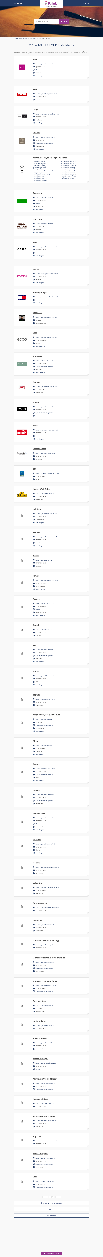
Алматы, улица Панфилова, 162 (45, 453)
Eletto (36, 671)
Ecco (35, 333)
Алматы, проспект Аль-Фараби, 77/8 (47, 473)
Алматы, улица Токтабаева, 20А (46, 1063)
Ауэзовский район (39, 165)
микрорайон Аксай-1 (39, 177)
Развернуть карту (51, 1253)
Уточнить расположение (51, 1203)
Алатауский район (39, 161)
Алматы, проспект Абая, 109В (45, 795)
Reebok (36, 532)
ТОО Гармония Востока (44, 1116)
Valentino (37, 883)
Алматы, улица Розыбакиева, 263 (46, 317)
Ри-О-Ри (37, 839)
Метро (51, 1209)
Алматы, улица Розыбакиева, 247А (47, 247)
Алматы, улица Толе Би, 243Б (45, 603)
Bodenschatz (39, 813)
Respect (36, 599)
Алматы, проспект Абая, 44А (45, 224)
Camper (36, 382)
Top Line (37, 1136)
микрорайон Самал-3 (68, 169)
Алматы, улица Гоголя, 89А (44, 1043)
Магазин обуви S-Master (45, 1079)
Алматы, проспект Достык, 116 (45, 699)
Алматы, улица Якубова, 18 (44, 1005)
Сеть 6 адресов (40, 303)
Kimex (36, 576)
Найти (64, 21)
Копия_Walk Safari (42, 489)
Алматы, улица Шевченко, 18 (45, 676)
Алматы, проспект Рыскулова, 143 (46, 1121)
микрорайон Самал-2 (68, 167)
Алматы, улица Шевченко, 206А (46, 985)
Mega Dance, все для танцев (46, 714)
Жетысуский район (39, 169)
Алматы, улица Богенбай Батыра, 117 (47, 887)
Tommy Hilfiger (40, 292)
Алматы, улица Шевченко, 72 (45, 1026)
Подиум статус (40, 903)
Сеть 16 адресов (41, 589)
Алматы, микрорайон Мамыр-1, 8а (47, 274)
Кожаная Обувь (40, 1099)
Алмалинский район (39, 163)
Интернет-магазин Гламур (46, 940)
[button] (15, 3)
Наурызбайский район (68, 177)
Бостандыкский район (40, 167)
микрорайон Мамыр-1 (68, 163)
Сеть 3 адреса (40, 209)
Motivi (36, 269)
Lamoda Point (39, 448)
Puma (35, 425)
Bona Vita (37, 920)
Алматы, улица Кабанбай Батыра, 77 (47, 867)
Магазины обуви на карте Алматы (50, 157)
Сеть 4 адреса (40, 149)
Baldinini (37, 509)
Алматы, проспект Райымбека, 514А (47, 114)
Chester (36, 132)
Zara (35, 242)
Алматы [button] (86, 3)
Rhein (35, 741)
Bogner (36, 694)
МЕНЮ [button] (19, 3)
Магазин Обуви (40, 1058)
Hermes (36, 862)
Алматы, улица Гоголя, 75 (44, 560)
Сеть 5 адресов (40, 346)
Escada (36, 555)
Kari (35, 59)
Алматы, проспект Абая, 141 (44, 650)
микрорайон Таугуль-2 (68, 175)
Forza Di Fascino (40, 1038)
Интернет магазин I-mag (45, 981)
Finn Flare (37, 219)
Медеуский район (38, 173)
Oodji (35, 109)
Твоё (35, 89)
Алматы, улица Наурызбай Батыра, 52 (48, 907)
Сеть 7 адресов (40, 123)
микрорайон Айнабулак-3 (41, 175)
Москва (38, 70)
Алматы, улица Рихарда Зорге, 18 (46, 94)
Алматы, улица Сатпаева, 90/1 (45, 64)
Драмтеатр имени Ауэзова (44, 143)
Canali (36, 625)
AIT (34, 645)
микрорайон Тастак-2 (68, 171)
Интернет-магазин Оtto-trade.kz (49, 957)
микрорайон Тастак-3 (68, 173)
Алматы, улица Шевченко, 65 (45, 493)
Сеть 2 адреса (40, 256)
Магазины (33, 38)
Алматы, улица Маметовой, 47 (45, 844)
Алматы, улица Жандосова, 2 (45, 962)
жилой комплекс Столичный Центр (44, 171)
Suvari (36, 402)
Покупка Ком (39, 1001)
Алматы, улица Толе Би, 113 (44, 945)
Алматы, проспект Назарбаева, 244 (47, 1141)
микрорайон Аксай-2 (39, 179)
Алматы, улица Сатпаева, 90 (44, 197)
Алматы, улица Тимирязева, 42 (45, 137)
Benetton (37, 193)
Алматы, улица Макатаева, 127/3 (46, 745)
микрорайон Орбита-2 (68, 165)
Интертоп (38, 356)
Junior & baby (39, 1021)
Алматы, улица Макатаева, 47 (45, 925)
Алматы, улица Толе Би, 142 (44, 407)
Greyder (36, 764)
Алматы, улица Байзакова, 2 (44, 719)
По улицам (51, 1215)
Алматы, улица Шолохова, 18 (45, 1103)
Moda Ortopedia (40, 1153)
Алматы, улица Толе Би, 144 (44, 360)
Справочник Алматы (51, 7)
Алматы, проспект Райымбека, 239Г (47, 769)
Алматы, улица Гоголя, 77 (44, 629)
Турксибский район (67, 179)
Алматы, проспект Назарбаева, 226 (47, 430)
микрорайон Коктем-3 (68, 161)
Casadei (36, 790)
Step (35, 1176)
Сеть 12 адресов (41, 76)
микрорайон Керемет (40, 181)
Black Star (37, 312)
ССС (34, 469)
